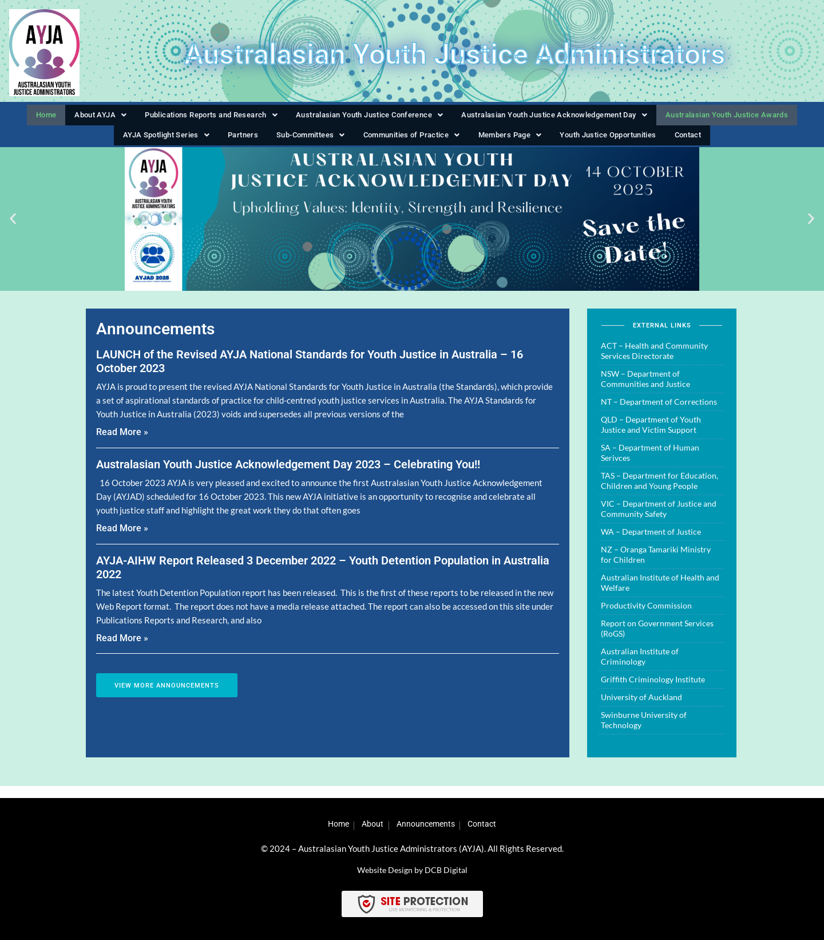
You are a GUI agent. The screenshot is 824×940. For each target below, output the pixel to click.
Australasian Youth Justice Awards (735, 117)
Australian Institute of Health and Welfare (660, 594)
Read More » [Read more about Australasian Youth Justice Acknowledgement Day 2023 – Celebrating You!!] (122, 539)
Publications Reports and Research (197, 117)
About (369, 823)
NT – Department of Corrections (659, 413)
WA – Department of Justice (651, 543)
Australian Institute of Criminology (640, 668)
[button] (85, 118)
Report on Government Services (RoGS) (657, 640)
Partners (242, 143)
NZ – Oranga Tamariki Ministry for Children (656, 566)
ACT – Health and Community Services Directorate (654, 362)
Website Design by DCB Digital (412, 869)
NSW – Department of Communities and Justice (645, 390)
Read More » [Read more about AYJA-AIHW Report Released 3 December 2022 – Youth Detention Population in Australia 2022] (122, 648)
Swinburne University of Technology (644, 731)
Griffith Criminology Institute (653, 691)
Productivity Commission (646, 617)
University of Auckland (641, 708)
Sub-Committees (308, 143)
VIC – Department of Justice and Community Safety (658, 520)
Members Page (510, 143)
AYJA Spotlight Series (167, 143)
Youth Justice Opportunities (609, 143)
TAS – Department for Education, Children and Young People (659, 492)
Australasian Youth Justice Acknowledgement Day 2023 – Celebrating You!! (288, 476)
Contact (689, 143)
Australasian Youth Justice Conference (361, 117)
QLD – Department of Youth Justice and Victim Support (651, 436)
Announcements (429, 823)
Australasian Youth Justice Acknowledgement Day (555, 117)
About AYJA (85, 117)
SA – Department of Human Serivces (650, 464)
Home (34, 117)
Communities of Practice (410, 143)
